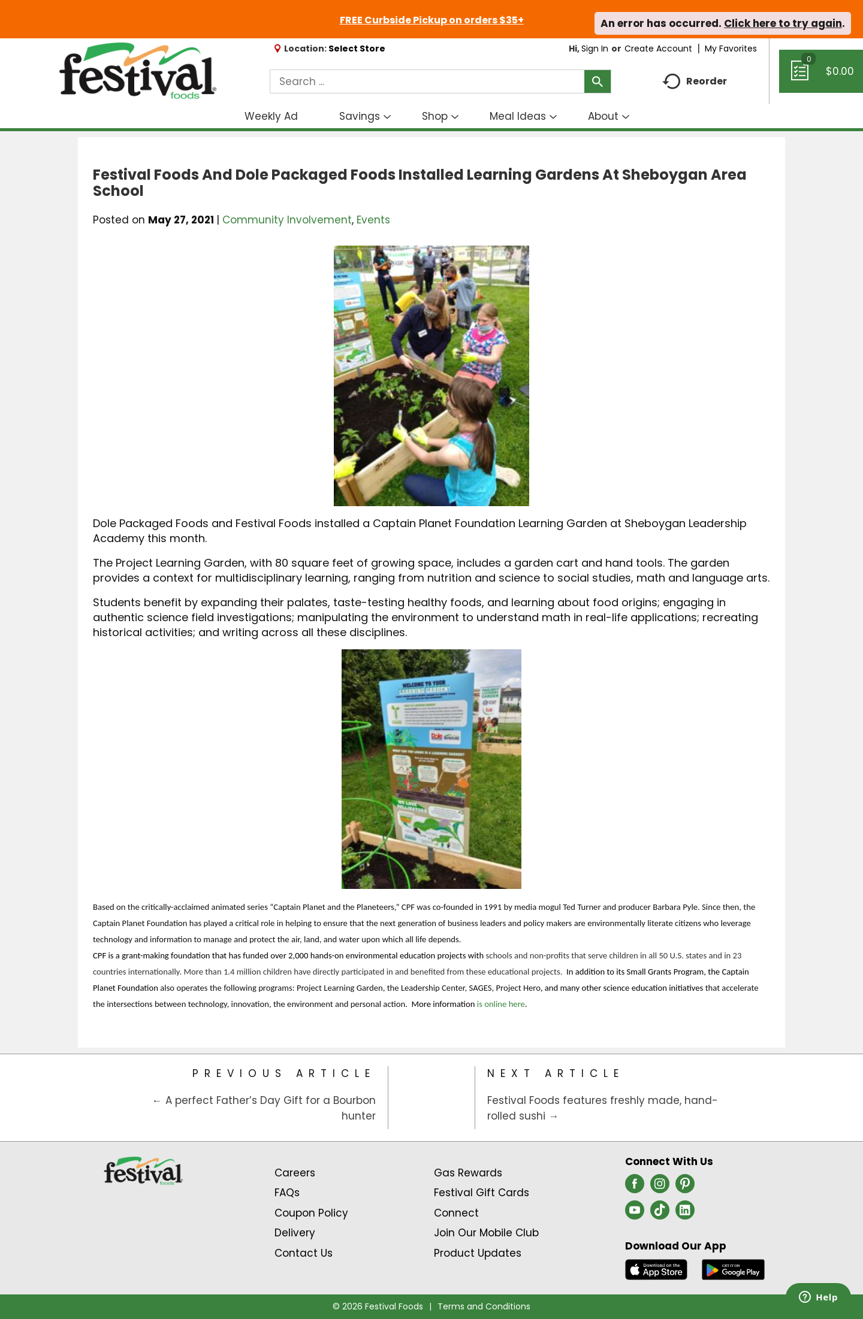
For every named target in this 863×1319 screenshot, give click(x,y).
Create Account (658, 49)
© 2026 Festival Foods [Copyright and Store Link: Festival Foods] (378, 1306)
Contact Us (303, 1253)
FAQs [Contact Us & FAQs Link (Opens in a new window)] (287, 1192)
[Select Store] (358, 49)
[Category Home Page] (432, 1097)
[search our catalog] (597, 81)
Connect (456, 1213)
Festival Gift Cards (481, 1192)
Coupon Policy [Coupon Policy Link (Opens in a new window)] (311, 1213)
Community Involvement (287, 220)
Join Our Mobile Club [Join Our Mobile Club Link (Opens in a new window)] (486, 1233)
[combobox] (440, 81)
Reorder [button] (694, 81)
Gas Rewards (468, 1173)
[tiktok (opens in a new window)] (659, 1213)
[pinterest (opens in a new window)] (685, 1187)
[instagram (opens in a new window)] (659, 1187)
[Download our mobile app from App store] (656, 1268)
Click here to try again (783, 23)
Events (373, 220)
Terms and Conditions (483, 1306)
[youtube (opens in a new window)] (634, 1213)
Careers (294, 1173)
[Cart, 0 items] (821, 77)
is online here (501, 1004)
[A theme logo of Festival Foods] (137, 71)
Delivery (294, 1233)
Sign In (594, 49)
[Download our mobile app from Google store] (733, 1268)
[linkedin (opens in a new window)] (685, 1213)
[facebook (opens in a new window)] (634, 1187)
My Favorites (732, 49)
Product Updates (477, 1253)
